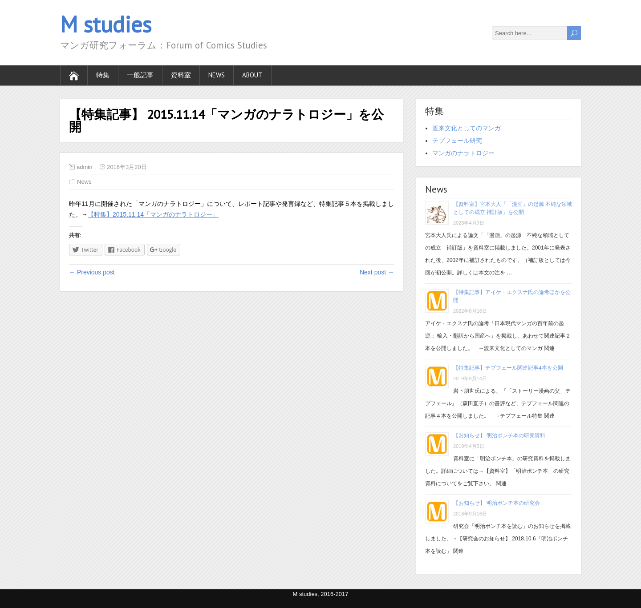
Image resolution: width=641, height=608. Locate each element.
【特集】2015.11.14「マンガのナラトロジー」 (153, 214)
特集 (103, 75)
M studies (105, 24)
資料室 (181, 75)
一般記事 (140, 75)
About (252, 75)
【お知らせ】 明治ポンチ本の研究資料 (499, 435)
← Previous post (92, 272)
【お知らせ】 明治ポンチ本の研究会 (496, 502)
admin (84, 167)
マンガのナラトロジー (463, 153)
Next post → (377, 272)
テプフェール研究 (457, 140)
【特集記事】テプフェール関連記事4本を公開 (508, 367)
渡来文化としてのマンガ (466, 128)
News (216, 75)
